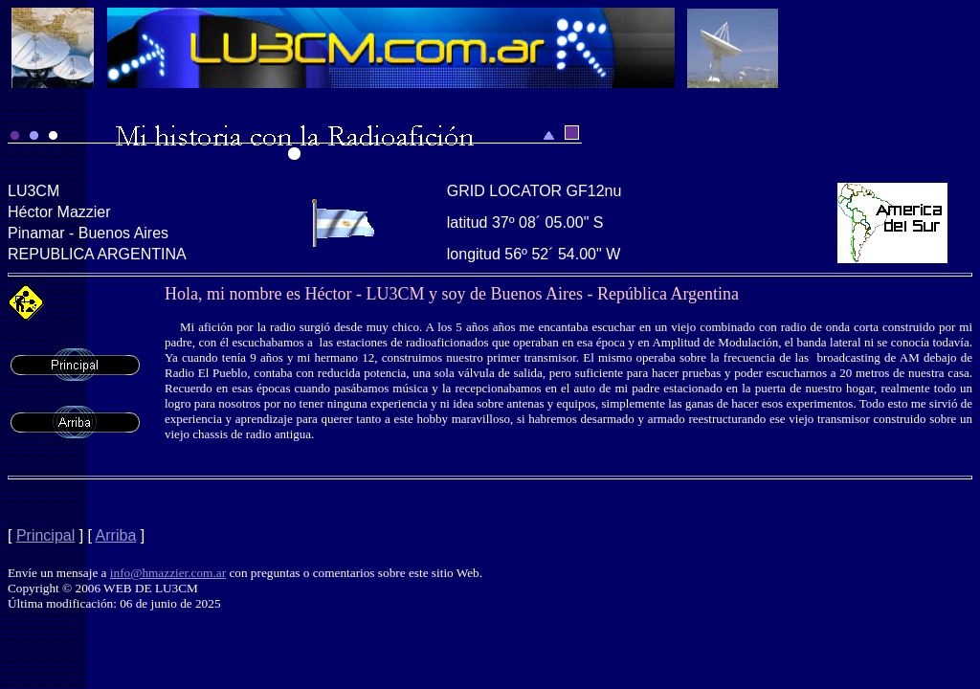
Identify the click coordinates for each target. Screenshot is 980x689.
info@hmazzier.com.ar (168, 573)
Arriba (116, 535)
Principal (45, 535)
